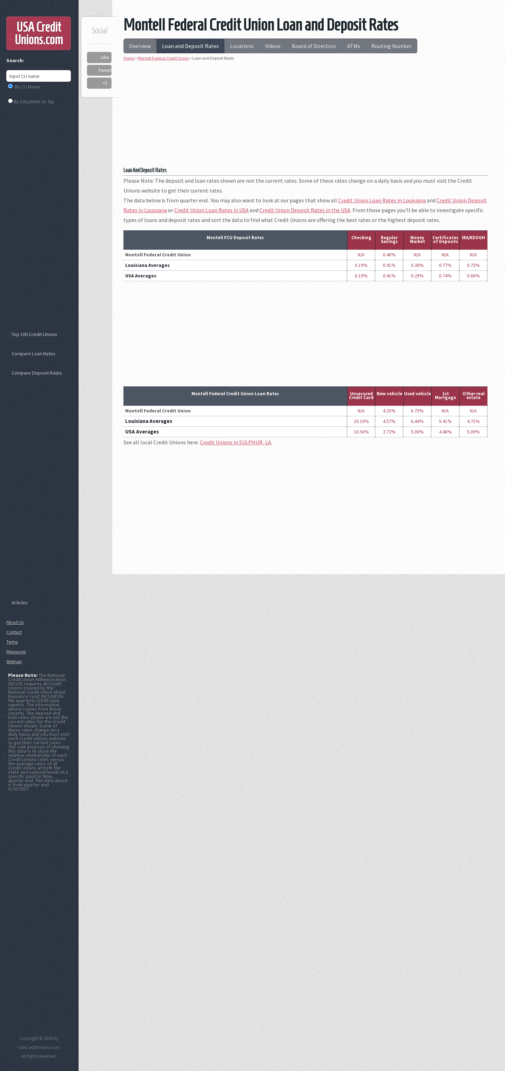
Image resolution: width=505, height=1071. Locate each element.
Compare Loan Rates (33, 353)
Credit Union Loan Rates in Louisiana (382, 200)
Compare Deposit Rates (37, 373)
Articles (20, 602)
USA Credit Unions (39, 33)
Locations (242, 45)
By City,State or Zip (34, 101)
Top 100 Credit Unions (34, 334)
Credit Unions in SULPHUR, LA (235, 442)
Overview (140, 45)
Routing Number (391, 45)
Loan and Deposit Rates (190, 45)
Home (128, 58)
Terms (12, 642)
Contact (14, 632)
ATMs (353, 45)
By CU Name (27, 86)
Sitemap (14, 662)
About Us (14, 622)
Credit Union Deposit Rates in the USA (305, 210)
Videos (273, 45)
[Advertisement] (305, 116)
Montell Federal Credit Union (163, 58)
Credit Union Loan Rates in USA (211, 210)
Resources (16, 652)
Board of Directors (314, 45)
